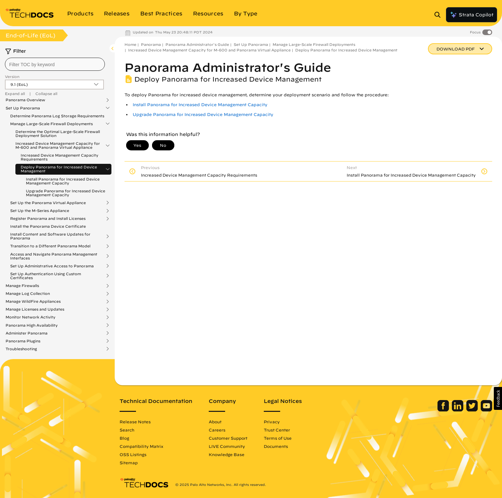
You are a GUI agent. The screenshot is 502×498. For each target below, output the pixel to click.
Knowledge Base (226, 454)
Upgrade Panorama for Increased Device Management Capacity (65, 193)
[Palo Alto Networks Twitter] (472, 409)
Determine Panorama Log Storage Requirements (57, 116)
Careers (217, 430)
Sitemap (129, 462)
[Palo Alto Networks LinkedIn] (458, 409)
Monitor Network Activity (30, 317)
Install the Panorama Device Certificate (48, 226)
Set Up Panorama (23, 108)
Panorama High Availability (32, 325)
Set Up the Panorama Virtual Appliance (48, 203)
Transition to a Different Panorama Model (50, 246)
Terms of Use (278, 438)
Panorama (151, 44)
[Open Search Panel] (439, 15)
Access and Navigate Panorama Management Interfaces (53, 256)
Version (12, 76)
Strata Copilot (471, 15)
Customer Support (228, 438)
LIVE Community (227, 446)
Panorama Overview (25, 100)
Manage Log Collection (28, 294)
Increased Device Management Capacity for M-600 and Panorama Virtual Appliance (57, 145)
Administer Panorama (27, 333)
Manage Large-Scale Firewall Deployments (51, 124)
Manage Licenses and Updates (35, 309)
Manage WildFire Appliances (33, 301)
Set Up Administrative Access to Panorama (52, 266)
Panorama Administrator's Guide (197, 44)
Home (130, 44)
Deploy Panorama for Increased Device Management (59, 169)
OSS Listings (133, 454)
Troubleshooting (21, 349)
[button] (498, 398)
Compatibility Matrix (141, 446)
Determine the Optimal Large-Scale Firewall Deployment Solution (57, 133)
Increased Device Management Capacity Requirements (59, 157)
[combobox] (55, 64)
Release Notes (135, 421)
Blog (124, 438)
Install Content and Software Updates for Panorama (50, 236)
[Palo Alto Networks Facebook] (443, 409)
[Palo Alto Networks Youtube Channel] (486, 409)
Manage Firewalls (22, 286)
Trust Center (277, 430)
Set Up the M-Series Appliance (39, 211)
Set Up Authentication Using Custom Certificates (45, 276)
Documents (276, 446)
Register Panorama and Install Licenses (48, 218)
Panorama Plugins (23, 341)
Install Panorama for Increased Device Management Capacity (63, 181)
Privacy (272, 421)
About (215, 421)
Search (127, 430)
